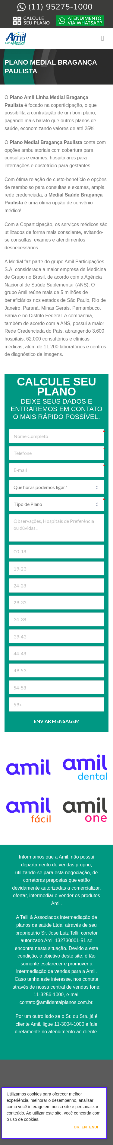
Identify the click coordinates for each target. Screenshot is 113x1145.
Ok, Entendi (86, 1127)
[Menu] (104, 38)
